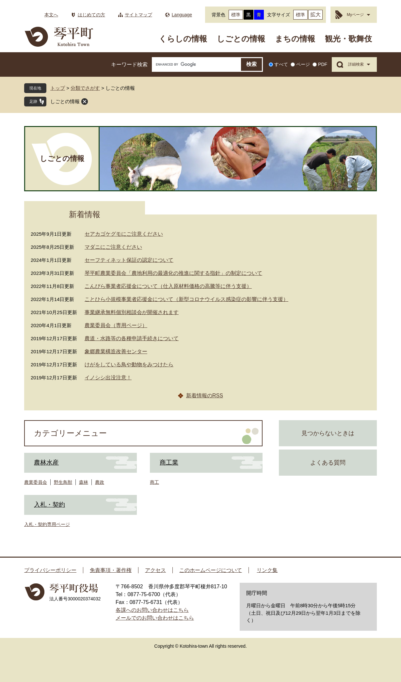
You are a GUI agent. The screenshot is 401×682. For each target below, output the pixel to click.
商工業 (169, 462)
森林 (83, 482)
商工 (154, 482)
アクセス (155, 570)
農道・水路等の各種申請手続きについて (132, 338)
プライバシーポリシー (50, 570)
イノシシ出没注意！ (108, 377)
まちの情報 (295, 38)
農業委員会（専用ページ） (116, 325)
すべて (281, 64)
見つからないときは (327, 433)
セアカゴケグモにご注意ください (124, 234)
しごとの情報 (241, 38)
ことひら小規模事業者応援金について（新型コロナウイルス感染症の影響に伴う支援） (186, 299)
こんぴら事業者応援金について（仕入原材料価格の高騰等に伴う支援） (168, 286)
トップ (57, 88)
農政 (99, 482)
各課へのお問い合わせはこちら (152, 610)
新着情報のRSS (204, 395)
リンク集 (267, 570)
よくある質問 (327, 462)
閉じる (84, 101)
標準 (235, 14)
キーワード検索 (129, 64)
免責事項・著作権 (111, 570)
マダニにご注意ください (113, 247)
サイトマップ (138, 14)
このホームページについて (210, 570)
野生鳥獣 (63, 482)
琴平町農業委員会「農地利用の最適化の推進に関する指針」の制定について (173, 273)
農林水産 (46, 462)
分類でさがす (85, 88)
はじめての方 (91, 14)
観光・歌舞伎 (348, 38)
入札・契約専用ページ (47, 524)
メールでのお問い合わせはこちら (155, 618)
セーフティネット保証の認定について (129, 260)
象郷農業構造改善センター (116, 351)
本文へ (51, 14)
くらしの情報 (183, 38)
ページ (303, 64)
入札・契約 (49, 504)
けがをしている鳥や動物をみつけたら (129, 364)
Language (182, 14)
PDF (322, 64)
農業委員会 (35, 482)
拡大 (315, 14)
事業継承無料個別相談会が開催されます (132, 312)
